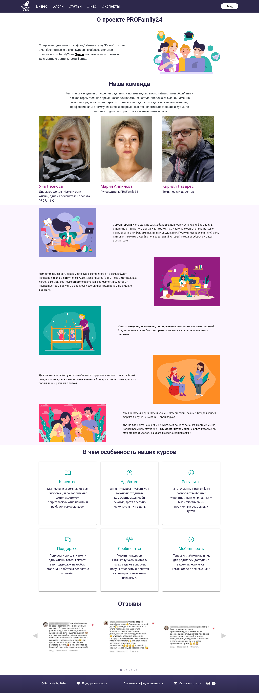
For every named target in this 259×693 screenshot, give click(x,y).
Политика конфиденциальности (143, 683)
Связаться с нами (190, 683)
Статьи (76, 6)
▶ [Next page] (224, 635)
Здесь (79, 54)
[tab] (121, 670)
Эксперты (111, 6)
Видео (42, 6)
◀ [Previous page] (35, 635)
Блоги (58, 6)
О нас (92, 6)
